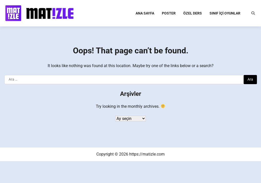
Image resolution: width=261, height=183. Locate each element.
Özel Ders (192, 13)
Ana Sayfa (145, 13)
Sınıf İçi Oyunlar (225, 13)
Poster (169, 13)
